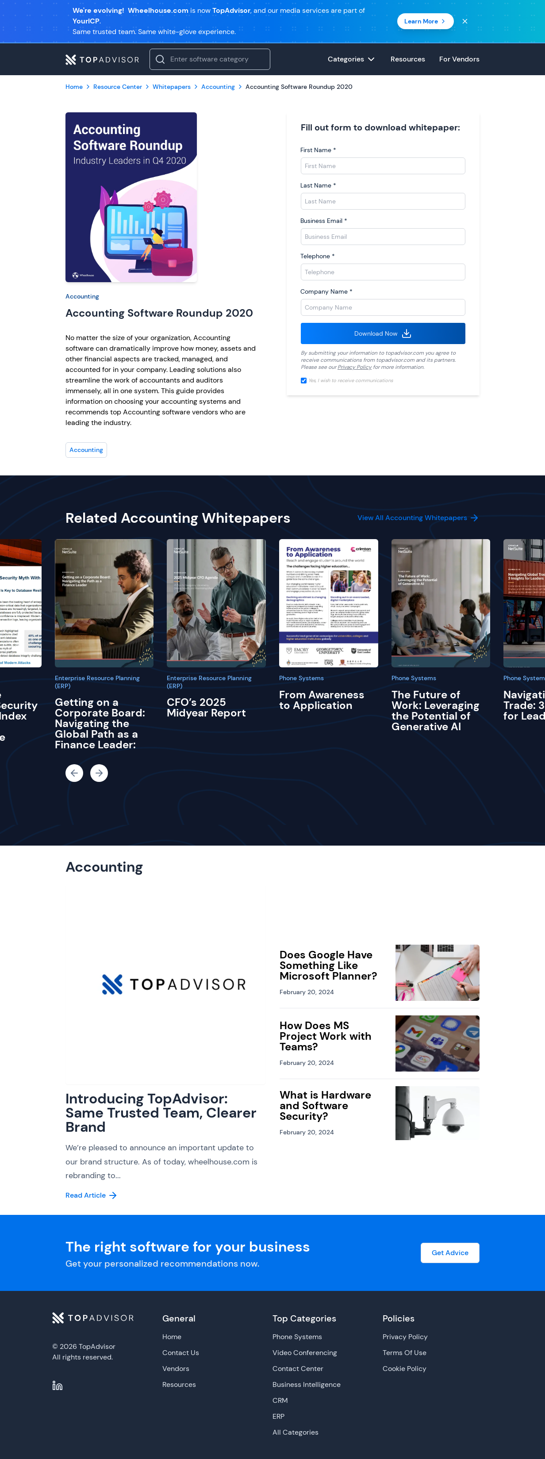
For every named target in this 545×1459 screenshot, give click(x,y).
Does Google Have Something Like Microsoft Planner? (328, 965)
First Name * (318, 150)
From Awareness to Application (322, 700)
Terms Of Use (404, 1352)
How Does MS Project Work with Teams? (326, 1036)
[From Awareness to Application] (328, 603)
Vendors (175, 1368)
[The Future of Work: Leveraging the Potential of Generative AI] (441, 603)
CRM (280, 1400)
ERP (278, 1416)
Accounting (82, 296)
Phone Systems (301, 678)
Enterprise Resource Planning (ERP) (97, 682)
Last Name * (318, 185)
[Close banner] (464, 21)
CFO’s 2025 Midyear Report (206, 707)
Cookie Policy (404, 1368)
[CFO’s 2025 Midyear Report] (216, 603)
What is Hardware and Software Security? (325, 1105)
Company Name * (326, 291)
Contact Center (297, 1368)
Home (171, 1336)
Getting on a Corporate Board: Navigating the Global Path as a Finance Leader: (100, 723)
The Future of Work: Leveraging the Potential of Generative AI (435, 710)
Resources (179, 1384)
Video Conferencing (304, 1352)
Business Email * (323, 221)
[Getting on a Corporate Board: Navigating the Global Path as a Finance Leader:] (104, 603)
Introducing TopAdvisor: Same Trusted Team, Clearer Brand (161, 1112)
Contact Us (180, 1352)
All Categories (295, 1432)
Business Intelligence (306, 1384)
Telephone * (317, 256)
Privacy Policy (355, 367)
